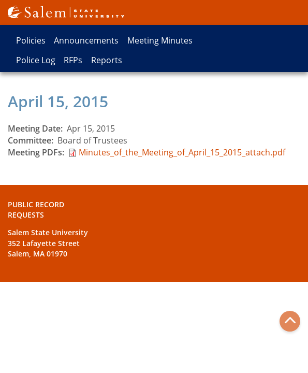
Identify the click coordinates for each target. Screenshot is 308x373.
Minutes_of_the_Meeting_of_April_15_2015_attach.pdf (182, 152)
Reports (106, 60)
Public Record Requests (36, 209)
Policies (31, 40)
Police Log (35, 60)
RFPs (73, 60)
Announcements (86, 40)
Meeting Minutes (160, 40)
